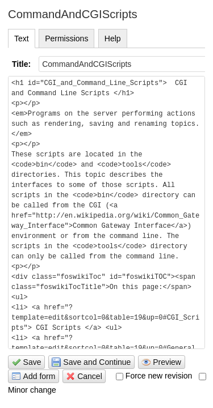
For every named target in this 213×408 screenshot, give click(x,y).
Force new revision (154, 375)
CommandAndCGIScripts (72, 14)
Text (21, 38)
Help (113, 38)
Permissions (66, 38)
